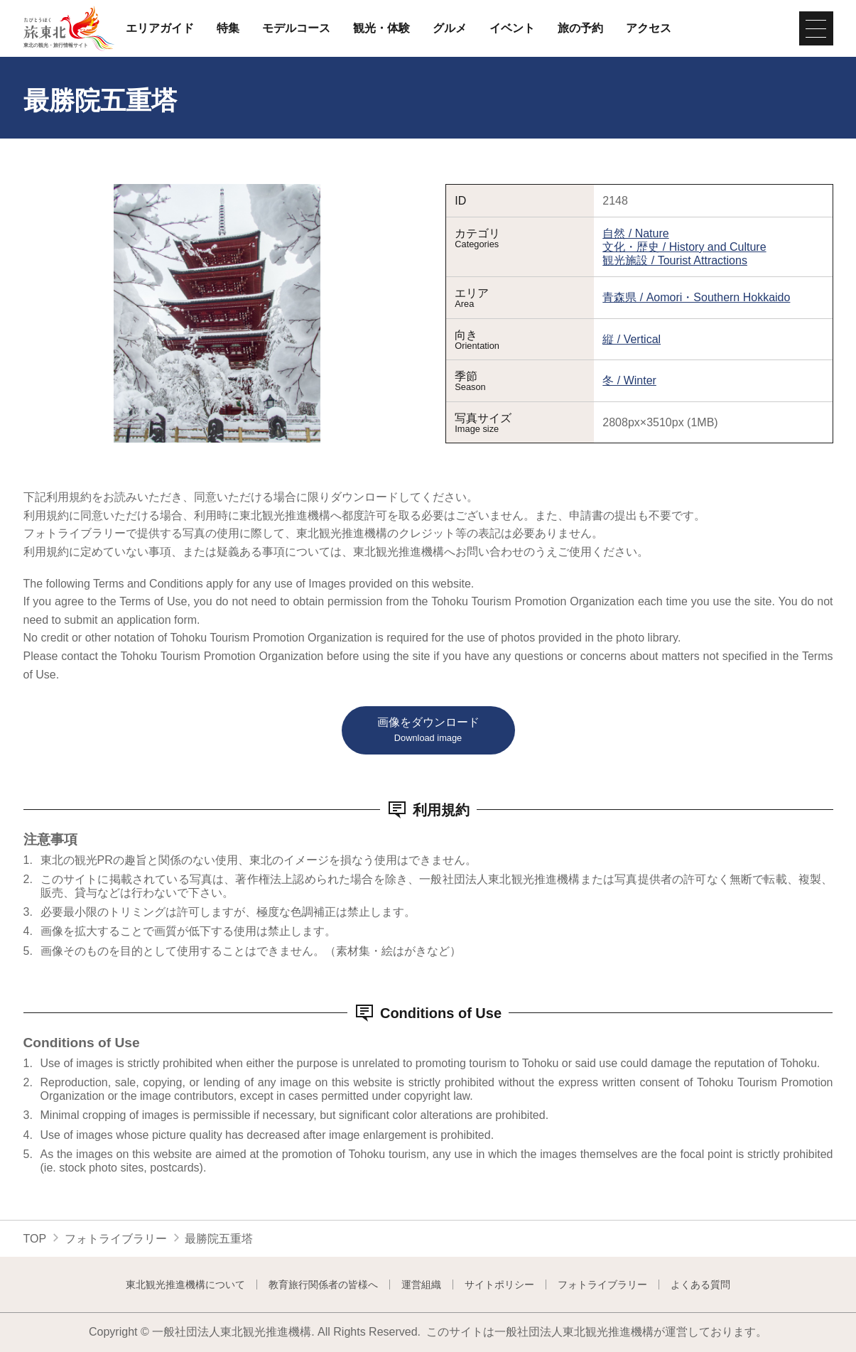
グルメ (450, 28)
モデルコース (296, 28)
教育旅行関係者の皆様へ (323, 1284)
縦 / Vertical (631, 339)
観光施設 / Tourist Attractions (674, 260)
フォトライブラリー (116, 1239)
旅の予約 (580, 28)
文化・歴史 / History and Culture (684, 247)
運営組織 (421, 1284)
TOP (35, 1239)
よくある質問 (700, 1284)
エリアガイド (160, 28)
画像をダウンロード (428, 730)
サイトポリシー (499, 1284)
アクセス (648, 28)
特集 (228, 28)
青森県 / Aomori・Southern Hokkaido (696, 297)
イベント (512, 28)
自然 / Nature (635, 233)
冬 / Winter (629, 380)
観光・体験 (381, 28)
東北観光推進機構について (185, 1284)
